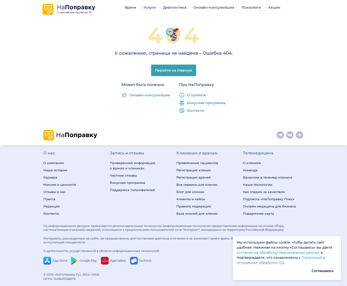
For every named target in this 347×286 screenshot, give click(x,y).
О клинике (252, 163)
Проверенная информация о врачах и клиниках (132, 165)
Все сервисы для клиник (197, 184)
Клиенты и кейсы (190, 199)
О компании (53, 163)
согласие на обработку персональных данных (278, 252)
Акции (274, 7)
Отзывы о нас (54, 192)
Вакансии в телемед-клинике (267, 177)
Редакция (51, 206)
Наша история (55, 170)
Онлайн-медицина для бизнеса (269, 206)
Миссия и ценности (59, 184)
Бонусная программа (206, 103)
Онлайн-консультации (214, 7)
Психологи (251, 7)
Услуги (149, 7)
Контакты (195, 110)
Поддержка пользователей (132, 190)
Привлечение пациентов (197, 163)
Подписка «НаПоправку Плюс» (269, 199)
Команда (250, 170)
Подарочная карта (258, 213)
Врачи (130, 7)
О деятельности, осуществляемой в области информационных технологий (101, 251)
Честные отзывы (123, 175)
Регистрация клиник (193, 170)
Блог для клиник (190, 192)
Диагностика (174, 7)
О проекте (196, 95)
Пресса (49, 199)
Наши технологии (257, 184)
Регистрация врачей (193, 177)
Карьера (50, 177)
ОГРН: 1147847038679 (59, 279)
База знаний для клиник (197, 213)
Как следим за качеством (264, 192)
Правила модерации (193, 206)
